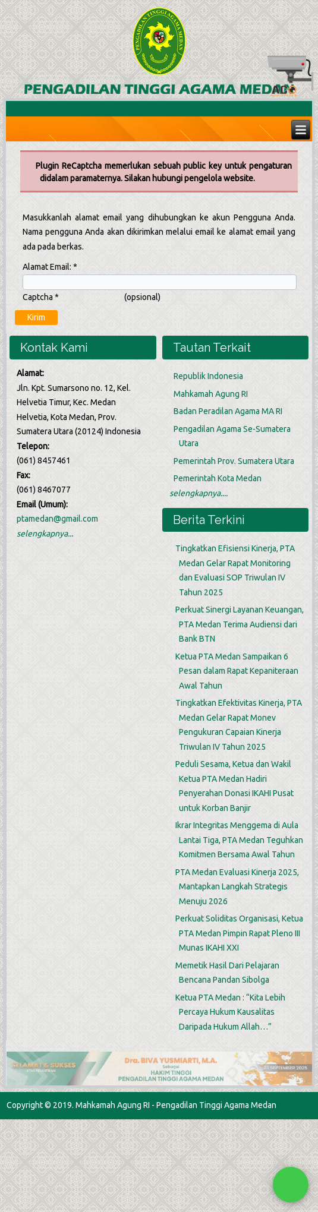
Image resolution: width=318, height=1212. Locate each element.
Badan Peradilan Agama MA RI (228, 411)
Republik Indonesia (208, 376)
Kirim (36, 317)
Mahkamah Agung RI (211, 394)
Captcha (41, 297)
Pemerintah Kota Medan (218, 478)
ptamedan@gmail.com (57, 518)
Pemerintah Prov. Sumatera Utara (234, 461)
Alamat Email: (50, 267)
